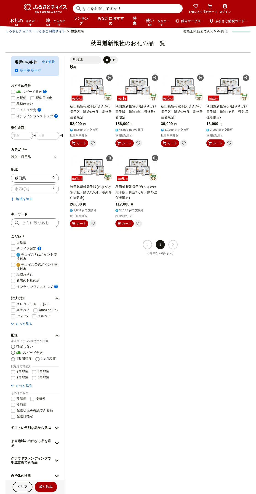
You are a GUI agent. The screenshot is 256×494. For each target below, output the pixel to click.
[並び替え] (85, 60)
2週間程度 (24, 358)
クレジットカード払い (33, 304)
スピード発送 (31, 92)
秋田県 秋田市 (28, 70)
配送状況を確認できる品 (34, 410)
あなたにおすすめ (110, 20)
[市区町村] (35, 188)
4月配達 (43, 377)
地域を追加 (22, 199)
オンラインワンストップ (37, 116)
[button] (35, 298)
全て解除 (48, 62)
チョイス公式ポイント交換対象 (37, 266)
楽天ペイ (23, 310)
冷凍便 (21, 404)
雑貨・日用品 (33, 157)
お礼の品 (24, 22)
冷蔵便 (41, 398)
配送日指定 (44, 98)
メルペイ (44, 316)
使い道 (158, 22)
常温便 (21, 398)
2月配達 (43, 372)
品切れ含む (24, 104)
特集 (135, 20)
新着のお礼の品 (28, 280)
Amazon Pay (48, 310)
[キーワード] (35, 222)
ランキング (81, 20)
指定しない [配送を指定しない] (24, 346)
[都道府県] (35, 178)
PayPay (22, 316)
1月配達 (22, 372)
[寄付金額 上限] (47, 135)
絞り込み (46, 487)
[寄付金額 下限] (22, 135)
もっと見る (21, 324)
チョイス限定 (28, 110)
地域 (56, 22)
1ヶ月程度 (48, 358)
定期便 (21, 98)
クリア (23, 487)
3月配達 (22, 377)
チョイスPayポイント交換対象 (36, 256)
